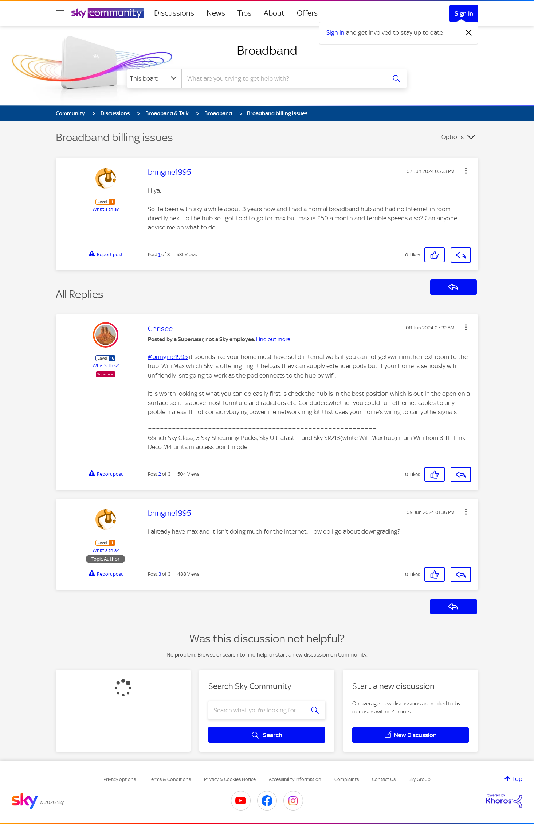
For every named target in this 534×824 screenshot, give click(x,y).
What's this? (106, 209)
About (274, 13)
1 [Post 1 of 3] (159, 254)
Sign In (464, 13)
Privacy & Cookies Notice (230, 779)
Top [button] (517, 778)
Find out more (273, 339)
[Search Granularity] (154, 78)
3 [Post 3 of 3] (159, 574)
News (216, 13)
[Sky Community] (107, 13)
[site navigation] (60, 13)
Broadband (267, 50)
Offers (307, 13)
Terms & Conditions (170, 779)
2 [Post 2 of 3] (159, 474)
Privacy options (119, 779)
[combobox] (283, 78)
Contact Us (384, 779)
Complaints (346, 779)
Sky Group (420, 779)
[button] (466, 171)
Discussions (174, 13)
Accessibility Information (295, 779)
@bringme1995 (168, 356)
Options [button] (452, 136)
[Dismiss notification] (469, 33)
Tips (244, 13)
